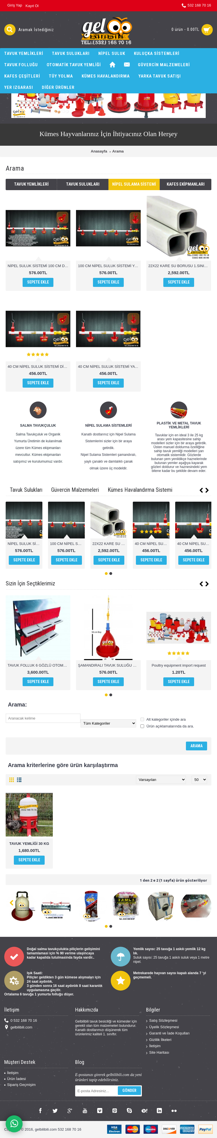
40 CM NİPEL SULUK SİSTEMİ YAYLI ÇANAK (109, 366)
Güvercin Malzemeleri (75, 489)
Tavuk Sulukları (82, 184)
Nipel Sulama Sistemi (134, 184)
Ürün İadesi (15, 1079)
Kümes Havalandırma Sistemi (140, 489)
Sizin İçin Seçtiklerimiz (30, 583)
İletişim (153, 1046)
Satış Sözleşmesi (161, 1020)
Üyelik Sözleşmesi (162, 1027)
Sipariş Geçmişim (20, 1085)
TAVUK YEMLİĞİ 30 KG (29, 843)
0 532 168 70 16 (20, 1020)
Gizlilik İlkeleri (159, 1040)
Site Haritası (157, 1052)
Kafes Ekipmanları (186, 184)
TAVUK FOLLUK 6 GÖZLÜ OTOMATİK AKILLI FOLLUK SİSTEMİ (39, 665)
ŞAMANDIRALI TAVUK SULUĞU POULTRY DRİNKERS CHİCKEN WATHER (109, 665)
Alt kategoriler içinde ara (163, 719)
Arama (117, 151)
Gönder (129, 1090)
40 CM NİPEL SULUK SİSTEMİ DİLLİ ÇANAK (39, 366)
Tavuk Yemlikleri (31, 184)
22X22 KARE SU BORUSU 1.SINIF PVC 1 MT (179, 266)
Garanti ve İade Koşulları (168, 1033)
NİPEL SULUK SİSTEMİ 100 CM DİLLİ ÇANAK (39, 266)
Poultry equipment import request (179, 665)
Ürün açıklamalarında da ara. (167, 726)
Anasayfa (99, 151)
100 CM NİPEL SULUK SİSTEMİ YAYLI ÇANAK (109, 266)
